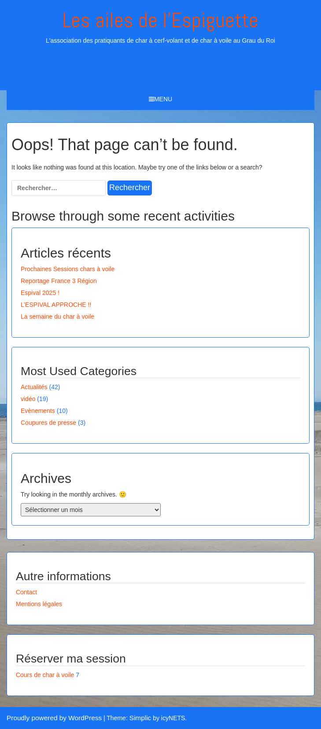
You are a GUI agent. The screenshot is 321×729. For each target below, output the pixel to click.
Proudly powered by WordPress (54, 718)
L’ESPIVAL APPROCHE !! (56, 304)
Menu (160, 99)
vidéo (28, 398)
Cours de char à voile (45, 674)
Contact (26, 592)
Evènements (38, 410)
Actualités (34, 386)
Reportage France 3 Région (59, 280)
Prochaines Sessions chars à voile (67, 268)
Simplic (140, 718)
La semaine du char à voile (57, 316)
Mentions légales (39, 604)
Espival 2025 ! (40, 292)
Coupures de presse (48, 422)
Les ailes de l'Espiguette (160, 20)
